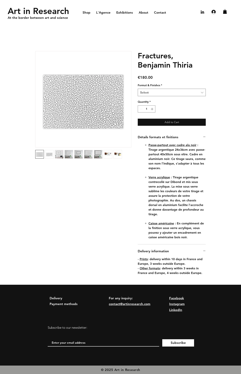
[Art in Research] (40, 11)
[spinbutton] (146, 109)
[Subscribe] (178, 343)
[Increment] (152, 109)
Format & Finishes (150, 85)
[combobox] (172, 92)
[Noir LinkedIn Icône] (202, 12)
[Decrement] (140, 109)
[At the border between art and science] (56, 18)
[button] (225, 11)
